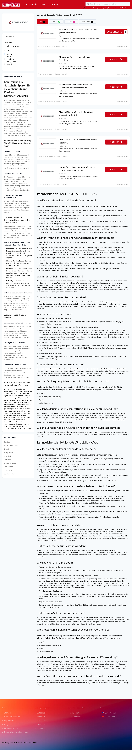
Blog (44, 4)
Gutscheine (41, 713)
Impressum (9, 720)
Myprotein (115, 8)
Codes (56, 21)
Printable (87, 21)
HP (120, 8)
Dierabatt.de (108, 716)
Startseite (8, 713)
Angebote (41, 716)
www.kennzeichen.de (14, 253)
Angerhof (7, 456)
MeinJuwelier (8, 452)
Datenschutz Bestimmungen (16, 732)
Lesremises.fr (109, 713)
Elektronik (41, 724)
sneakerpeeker (9, 474)
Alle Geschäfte (32, 4)
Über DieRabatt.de (12, 716)
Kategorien (53, 4)
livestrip (7, 449)
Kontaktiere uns (11, 728)
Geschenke (41, 720)
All (42, 21)
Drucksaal (7, 460)
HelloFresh (125, 8)
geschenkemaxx (10, 463)
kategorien (74, 713)
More (74, 41)
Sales (71, 21)
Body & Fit (108, 8)
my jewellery (100, 8)
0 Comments (122, 46)
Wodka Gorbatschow (11, 445)
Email (64, 46)
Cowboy (7, 442)
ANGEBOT (116, 59)
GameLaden (8, 467)
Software (41, 728)
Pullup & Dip (8, 470)
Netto (93, 8)
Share (57, 46)
